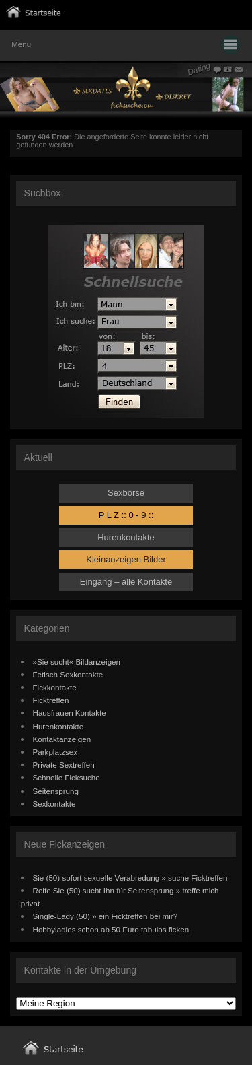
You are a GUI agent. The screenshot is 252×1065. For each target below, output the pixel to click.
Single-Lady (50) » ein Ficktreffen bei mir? (105, 916)
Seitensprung (56, 790)
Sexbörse (126, 493)
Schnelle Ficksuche (66, 777)
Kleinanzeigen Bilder (126, 559)
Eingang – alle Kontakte (126, 582)
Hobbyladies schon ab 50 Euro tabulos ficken (111, 929)
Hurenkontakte (126, 537)
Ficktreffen (51, 700)
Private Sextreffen (64, 764)
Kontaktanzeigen (62, 739)
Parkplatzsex (55, 751)
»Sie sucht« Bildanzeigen (77, 661)
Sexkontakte (54, 803)
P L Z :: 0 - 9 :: (126, 515)
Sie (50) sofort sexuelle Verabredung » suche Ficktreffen (130, 877)
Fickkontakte (55, 687)
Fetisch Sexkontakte (68, 674)
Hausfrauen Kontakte (69, 712)
